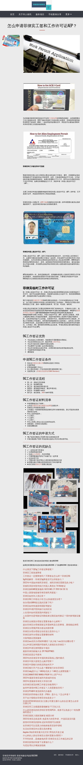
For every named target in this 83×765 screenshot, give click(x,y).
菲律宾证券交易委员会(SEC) (42, 405)
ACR (43, 392)
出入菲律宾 (36, 454)
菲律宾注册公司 (37, 363)
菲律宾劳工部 (38, 300)
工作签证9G (53, 118)
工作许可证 (56, 341)
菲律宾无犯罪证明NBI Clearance (48, 371)
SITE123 (9, 760)
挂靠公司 (38, 464)
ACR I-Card (44, 202)
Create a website (16, 760)
